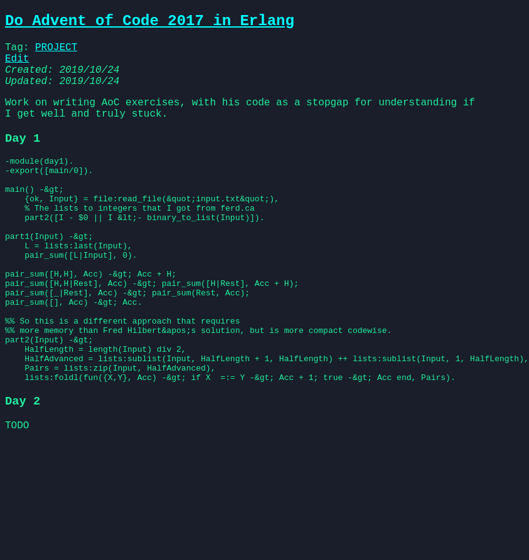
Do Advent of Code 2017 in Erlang (149, 23)
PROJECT (56, 53)
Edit (17, 66)
